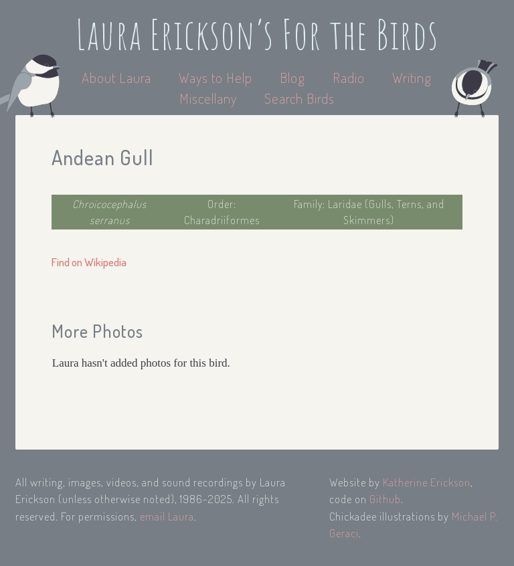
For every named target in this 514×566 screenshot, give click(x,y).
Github (385, 499)
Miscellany (208, 98)
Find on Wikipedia (89, 262)
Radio (350, 77)
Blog (292, 77)
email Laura (167, 516)
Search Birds (299, 98)
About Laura (118, 77)
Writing (412, 77)
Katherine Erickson (426, 482)
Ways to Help (217, 77)
